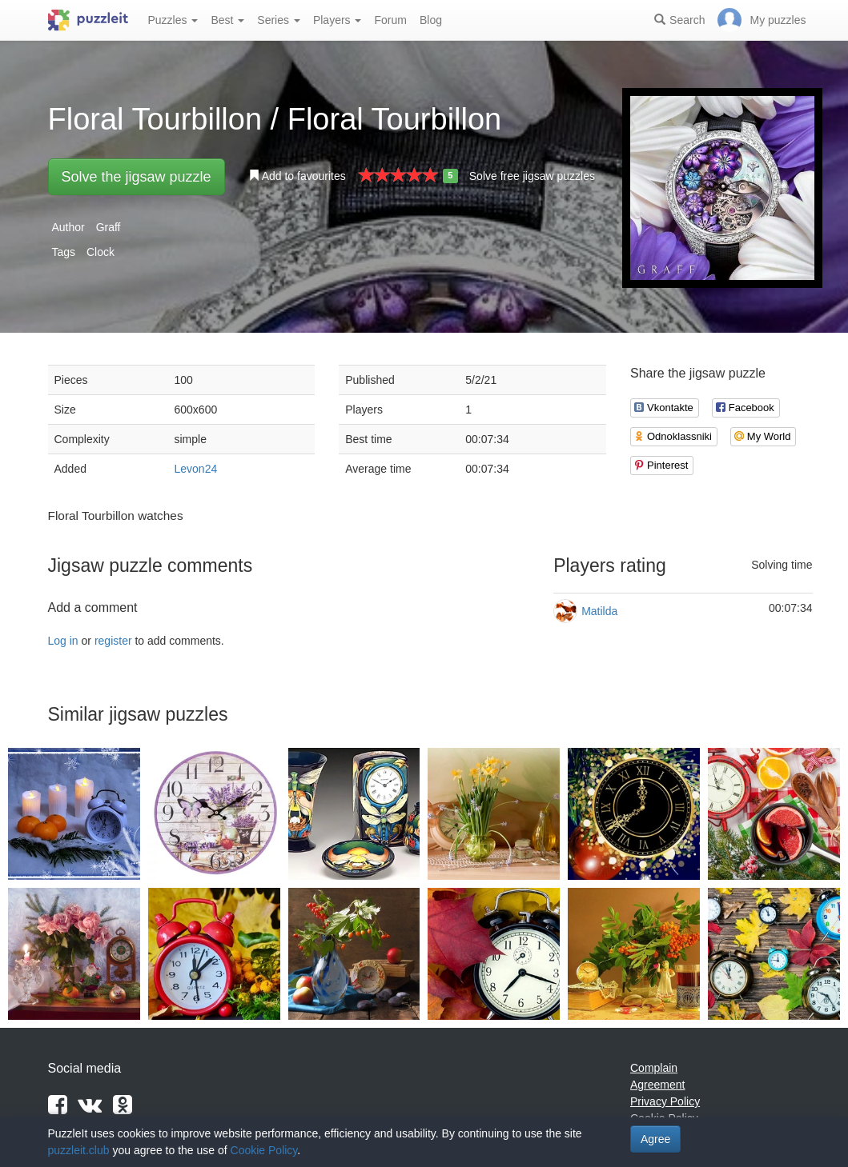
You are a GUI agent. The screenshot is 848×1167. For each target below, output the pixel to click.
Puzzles (173, 20)
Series (278, 20)
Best (227, 20)
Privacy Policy (665, 1101)
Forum (390, 20)
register (113, 640)
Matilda (599, 611)
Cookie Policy (264, 1150)
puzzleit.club (79, 1150)
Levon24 (196, 468)
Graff (108, 227)
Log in (63, 640)
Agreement (657, 1084)
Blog (431, 20)
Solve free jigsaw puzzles (532, 176)
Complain (653, 1067)
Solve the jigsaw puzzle (136, 177)
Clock (100, 252)
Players (337, 20)
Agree (655, 1139)
